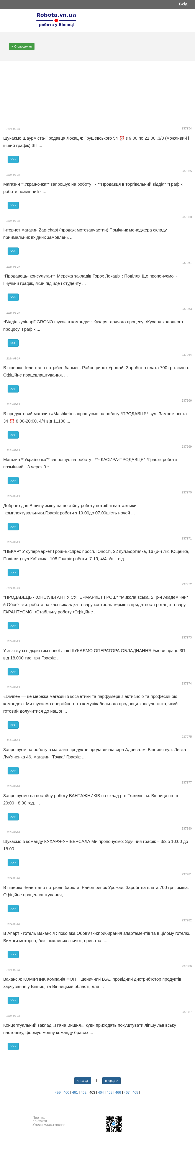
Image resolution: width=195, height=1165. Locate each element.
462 (84, 1092)
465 (110, 1092)
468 (136, 1092)
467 (127, 1092)
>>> (13, 159)
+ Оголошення (21, 46)
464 (101, 1092)
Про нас (39, 1117)
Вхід (183, 4)
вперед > (111, 1080)
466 (118, 1092)
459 (58, 1092)
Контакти (40, 1121)
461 (75, 1092)
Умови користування (49, 1124)
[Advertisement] (97, 93)
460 (67, 1092)
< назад (82, 1080)
